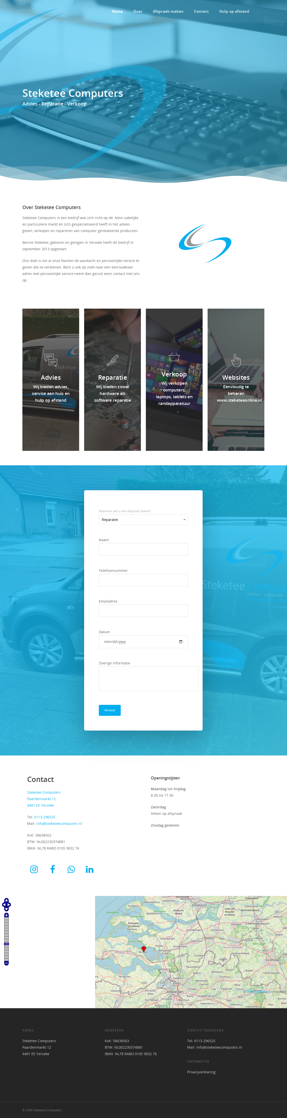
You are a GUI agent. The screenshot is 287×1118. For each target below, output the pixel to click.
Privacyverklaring (201, 1072)
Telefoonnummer (143, 577)
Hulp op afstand (234, 11)
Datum (143, 638)
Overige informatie (143, 677)
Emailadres (143, 608)
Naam (143, 546)
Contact (201, 11)
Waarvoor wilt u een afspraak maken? (125, 511)
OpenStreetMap (257, 992)
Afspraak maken (168, 11)
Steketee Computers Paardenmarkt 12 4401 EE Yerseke (39, 1047)
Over (137, 11)
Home (117, 11)
